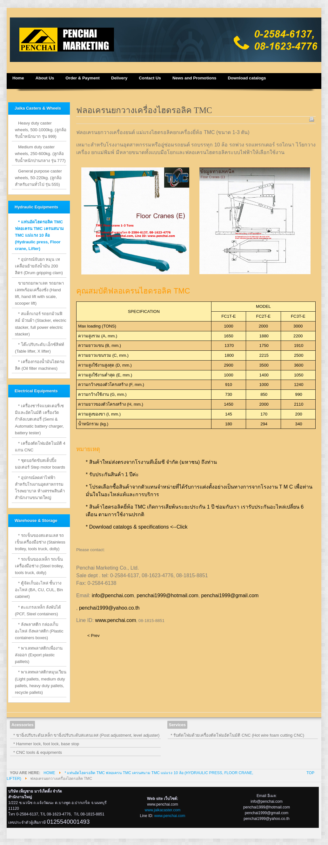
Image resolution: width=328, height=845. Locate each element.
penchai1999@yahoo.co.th (109, 608)
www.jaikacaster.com (163, 810)
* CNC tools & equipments (37, 752)
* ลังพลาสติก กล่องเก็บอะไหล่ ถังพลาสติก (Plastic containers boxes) (39, 631)
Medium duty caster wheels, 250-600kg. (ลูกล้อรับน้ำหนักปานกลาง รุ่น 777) (40, 154)
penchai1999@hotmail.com (167, 595)
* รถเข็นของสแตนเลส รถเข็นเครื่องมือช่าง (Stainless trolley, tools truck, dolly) (40, 542)
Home (49, 773)
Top (310, 773)
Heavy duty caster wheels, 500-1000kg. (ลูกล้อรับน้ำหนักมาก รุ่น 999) (40, 130)
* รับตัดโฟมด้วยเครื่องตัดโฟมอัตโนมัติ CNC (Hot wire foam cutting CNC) (238, 735)
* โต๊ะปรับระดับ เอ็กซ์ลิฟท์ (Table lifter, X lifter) (39, 348)
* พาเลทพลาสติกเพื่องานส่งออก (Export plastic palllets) (39, 655)
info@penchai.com (113, 595)
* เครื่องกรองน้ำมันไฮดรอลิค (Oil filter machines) (39, 365)
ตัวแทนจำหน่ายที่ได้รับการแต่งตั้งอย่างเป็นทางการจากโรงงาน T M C (217, 487)
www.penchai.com (115, 620)
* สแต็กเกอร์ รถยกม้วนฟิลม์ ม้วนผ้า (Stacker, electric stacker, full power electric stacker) (40, 323)
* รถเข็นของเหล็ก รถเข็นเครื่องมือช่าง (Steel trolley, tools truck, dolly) (39, 566)
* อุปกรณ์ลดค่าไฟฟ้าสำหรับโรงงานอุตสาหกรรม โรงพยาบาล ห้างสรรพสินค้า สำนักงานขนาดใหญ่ (40, 487)
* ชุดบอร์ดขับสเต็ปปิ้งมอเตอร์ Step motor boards (40, 464)
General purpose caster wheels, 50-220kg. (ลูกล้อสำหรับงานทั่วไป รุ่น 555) (38, 178)
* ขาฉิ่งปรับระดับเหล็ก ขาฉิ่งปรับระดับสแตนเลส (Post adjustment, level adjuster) (86, 735)
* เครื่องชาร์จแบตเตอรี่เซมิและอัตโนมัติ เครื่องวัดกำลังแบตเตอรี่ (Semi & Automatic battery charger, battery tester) (39, 419)
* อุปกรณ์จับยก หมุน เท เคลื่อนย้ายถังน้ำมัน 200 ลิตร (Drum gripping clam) (39, 266)
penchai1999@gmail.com (230, 595)
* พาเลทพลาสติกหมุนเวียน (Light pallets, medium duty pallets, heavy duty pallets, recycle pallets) (40, 682)
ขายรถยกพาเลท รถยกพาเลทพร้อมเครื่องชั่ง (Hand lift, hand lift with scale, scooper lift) (39, 293)
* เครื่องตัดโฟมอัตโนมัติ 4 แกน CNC (40, 446)
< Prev (93, 635)
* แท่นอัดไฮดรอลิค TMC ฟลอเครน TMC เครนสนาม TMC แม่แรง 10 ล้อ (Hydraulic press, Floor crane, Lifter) (39, 235)
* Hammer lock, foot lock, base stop (46, 743)
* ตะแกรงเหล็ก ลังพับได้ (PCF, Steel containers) (38, 610)
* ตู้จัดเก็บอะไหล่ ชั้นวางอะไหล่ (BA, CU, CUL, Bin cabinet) (39, 590)
